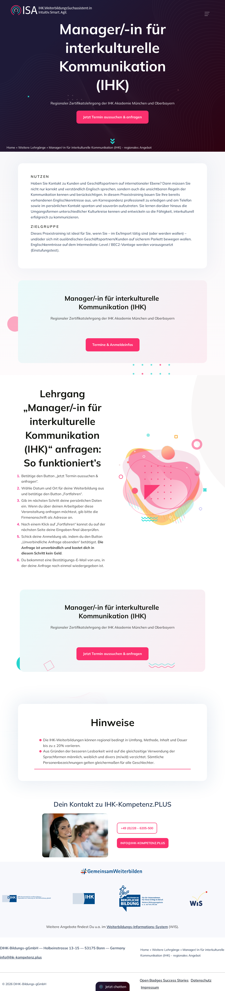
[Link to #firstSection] (112, 141)
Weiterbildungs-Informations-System (137, 926)
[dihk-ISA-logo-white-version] (51, 6)
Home (11, 147)
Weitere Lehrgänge (32, 147)
